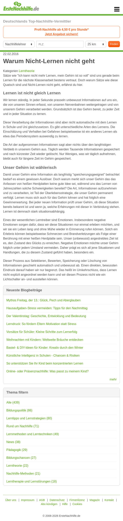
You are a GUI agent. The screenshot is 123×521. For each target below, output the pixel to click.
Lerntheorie (27, 71)
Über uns (10, 500)
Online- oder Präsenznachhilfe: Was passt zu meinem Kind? (47, 371)
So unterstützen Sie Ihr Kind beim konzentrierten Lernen (44, 363)
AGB (42, 500)
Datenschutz (57, 500)
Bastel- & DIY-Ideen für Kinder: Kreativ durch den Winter (44, 347)
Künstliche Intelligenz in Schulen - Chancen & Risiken (43, 355)
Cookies (77, 504)
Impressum (27, 500)
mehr (113, 379)
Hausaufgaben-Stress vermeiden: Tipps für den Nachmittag (47, 308)
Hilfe (65, 504)
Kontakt (109, 500)
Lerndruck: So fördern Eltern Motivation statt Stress (41, 324)
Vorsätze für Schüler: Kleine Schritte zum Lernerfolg (41, 331)
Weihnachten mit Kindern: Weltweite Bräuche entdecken (44, 339)
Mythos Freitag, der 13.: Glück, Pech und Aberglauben (43, 300)
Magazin (94, 500)
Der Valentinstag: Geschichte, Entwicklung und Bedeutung (46, 316)
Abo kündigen (49, 504)
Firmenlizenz (77, 500)
